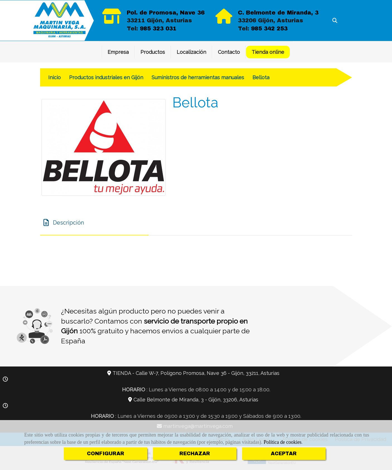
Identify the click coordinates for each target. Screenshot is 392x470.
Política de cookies (282, 442)
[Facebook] (336, 41)
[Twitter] (345, 41)
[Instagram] (353, 41)
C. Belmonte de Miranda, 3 (278, 12)
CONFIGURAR (105, 453)
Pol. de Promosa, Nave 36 (165, 12)
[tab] (94, 223)
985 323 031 (158, 28)
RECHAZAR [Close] (194, 453)
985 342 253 (269, 28)
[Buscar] (335, 20)
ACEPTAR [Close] (284, 453)
